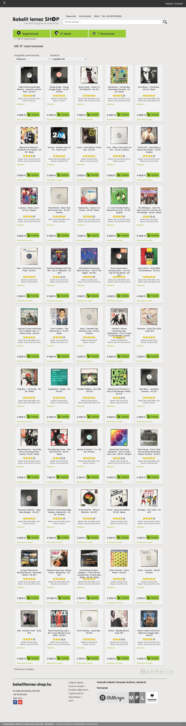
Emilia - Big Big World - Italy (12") (119, 631)
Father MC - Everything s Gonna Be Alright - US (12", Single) (149, 149)
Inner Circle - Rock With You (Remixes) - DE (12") (149, 269)
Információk (85, 16)
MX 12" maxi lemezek (27, 39)
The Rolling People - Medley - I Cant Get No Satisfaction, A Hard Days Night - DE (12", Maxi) (89, 573)
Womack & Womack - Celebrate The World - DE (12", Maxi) (29, 149)
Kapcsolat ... (18, 698)
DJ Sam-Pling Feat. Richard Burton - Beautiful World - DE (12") (29, 572)
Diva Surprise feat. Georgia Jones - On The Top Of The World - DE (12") (119, 271)
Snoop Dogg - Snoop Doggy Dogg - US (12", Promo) (59, 89)
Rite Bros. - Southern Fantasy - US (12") (149, 390)
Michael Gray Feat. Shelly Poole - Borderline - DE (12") (59, 572)
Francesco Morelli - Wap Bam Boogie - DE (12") (29, 511)
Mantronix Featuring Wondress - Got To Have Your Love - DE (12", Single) (119, 451)
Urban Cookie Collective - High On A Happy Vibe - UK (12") (149, 632)
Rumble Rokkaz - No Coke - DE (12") (89, 390)
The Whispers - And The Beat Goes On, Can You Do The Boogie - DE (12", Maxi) (149, 210)
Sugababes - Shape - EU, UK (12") (59, 390)
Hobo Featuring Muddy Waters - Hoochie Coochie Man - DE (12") (29, 89)
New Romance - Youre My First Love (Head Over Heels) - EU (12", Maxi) (29, 451)
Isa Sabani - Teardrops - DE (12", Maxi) (149, 88)
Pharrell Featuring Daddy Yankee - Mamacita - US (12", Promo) (59, 512)
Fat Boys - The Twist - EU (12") (149, 511)
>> (171, 671)
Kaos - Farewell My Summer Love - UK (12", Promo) (89, 330)
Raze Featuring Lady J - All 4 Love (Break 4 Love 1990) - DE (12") (59, 632)
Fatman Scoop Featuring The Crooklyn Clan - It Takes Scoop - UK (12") (29, 330)
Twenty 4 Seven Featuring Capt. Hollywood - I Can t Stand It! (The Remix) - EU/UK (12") (119, 333)
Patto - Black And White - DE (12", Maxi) (119, 511)
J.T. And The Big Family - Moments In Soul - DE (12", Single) (119, 210)
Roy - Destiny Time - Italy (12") (29, 631)
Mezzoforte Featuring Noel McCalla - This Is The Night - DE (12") (89, 270)
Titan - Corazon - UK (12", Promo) (149, 571)
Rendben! (49, 724)
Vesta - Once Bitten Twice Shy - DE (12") (89, 148)
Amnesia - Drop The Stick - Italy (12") (149, 329)
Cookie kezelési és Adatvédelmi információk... (77, 724)
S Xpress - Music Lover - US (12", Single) (29, 209)
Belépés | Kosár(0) (174, 4)
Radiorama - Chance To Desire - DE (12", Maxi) (89, 209)
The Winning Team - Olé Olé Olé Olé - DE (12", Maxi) (59, 451)
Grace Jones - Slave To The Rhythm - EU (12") (89, 88)
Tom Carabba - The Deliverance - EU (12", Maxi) (59, 330)
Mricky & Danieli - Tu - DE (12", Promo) (89, 450)
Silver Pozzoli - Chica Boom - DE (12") (119, 571)
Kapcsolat (71, 16)
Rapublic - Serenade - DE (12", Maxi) (29, 390)
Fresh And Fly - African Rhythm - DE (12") (89, 511)
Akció (97, 16)
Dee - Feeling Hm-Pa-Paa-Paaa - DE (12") (29, 269)
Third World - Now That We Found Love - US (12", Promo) (59, 210)
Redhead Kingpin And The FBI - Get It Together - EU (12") (59, 270)
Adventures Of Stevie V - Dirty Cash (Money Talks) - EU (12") (119, 391)
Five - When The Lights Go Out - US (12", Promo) (119, 148)
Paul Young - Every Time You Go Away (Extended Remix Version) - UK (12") (149, 451)
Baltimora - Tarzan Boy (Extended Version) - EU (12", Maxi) (119, 89)
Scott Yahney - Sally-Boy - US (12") (89, 631)
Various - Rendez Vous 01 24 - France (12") (59, 148)
